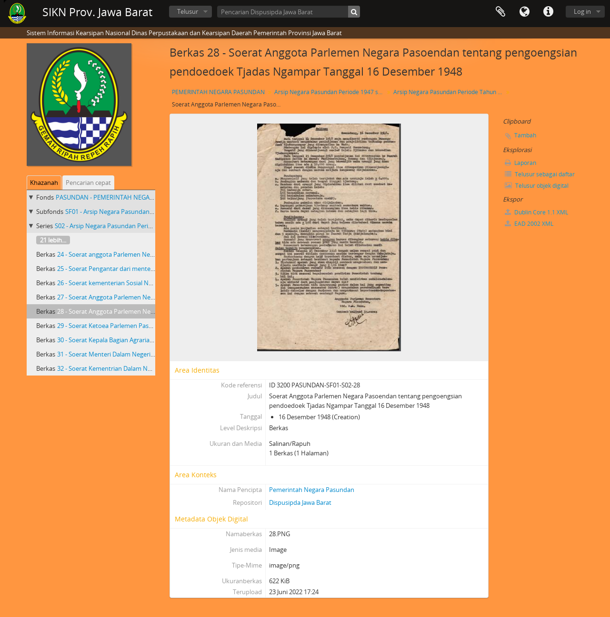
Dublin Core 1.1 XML (536, 212)
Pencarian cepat (88, 182)
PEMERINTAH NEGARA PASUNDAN (218, 92)
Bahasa (524, 12)
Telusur (187, 11)
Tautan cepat (548, 12)
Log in (582, 11)
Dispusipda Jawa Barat (300, 502)
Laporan (520, 163)
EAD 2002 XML (529, 224)
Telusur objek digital (537, 186)
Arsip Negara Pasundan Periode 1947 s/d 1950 (330, 92)
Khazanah (44, 182)
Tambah (525, 135)
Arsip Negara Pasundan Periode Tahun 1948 (449, 92)
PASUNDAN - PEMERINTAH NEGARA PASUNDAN (123, 197)
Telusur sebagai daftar (540, 174)
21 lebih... (53, 240)
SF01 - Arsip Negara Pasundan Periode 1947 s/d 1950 (139, 211)
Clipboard (500, 12)
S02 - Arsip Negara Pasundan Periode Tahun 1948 (124, 226)
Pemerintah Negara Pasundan (311, 489)
